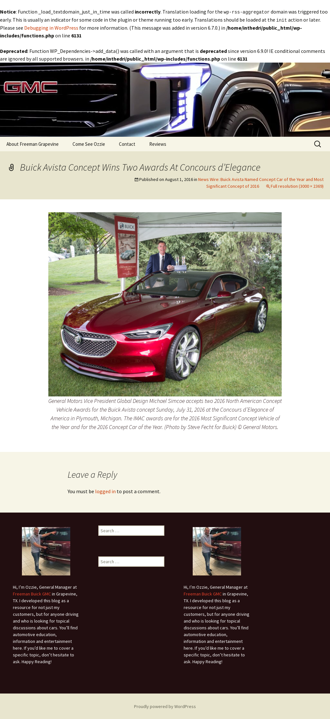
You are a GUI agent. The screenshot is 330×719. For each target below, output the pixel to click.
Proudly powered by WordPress (165, 706)
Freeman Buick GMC (32, 593)
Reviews (157, 143)
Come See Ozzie (89, 143)
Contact (127, 143)
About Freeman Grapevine (32, 143)
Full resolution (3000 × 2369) (297, 185)
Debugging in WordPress (51, 27)
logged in (105, 490)
